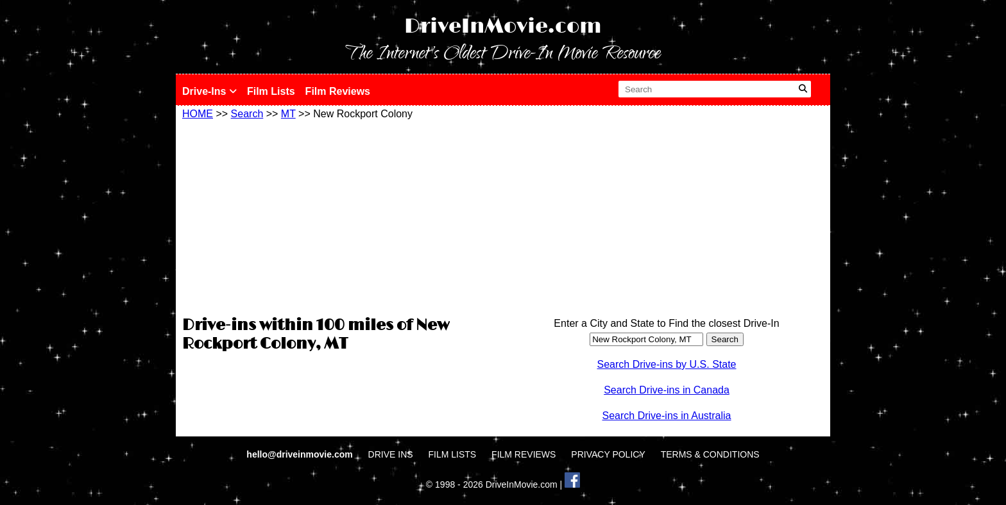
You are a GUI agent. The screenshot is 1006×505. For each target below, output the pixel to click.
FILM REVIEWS (523, 454)
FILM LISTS (453, 454)
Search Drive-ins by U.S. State (667, 364)
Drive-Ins (209, 91)
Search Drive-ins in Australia (666, 415)
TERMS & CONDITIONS (710, 454)
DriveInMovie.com (503, 26)
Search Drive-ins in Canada (666, 390)
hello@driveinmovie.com (300, 454)
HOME (197, 113)
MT (288, 113)
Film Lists (271, 91)
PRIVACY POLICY (608, 454)
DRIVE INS (390, 454)
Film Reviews (337, 91)
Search (247, 113)
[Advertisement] (339, 216)
